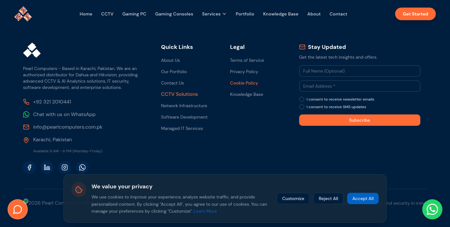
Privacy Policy (244, 71)
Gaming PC (134, 14)
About (314, 14)
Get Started (415, 14)
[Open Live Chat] (18, 209)
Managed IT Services (182, 128)
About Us (170, 60)
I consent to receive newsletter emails (340, 99)
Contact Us (172, 83)
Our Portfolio (174, 71)
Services (214, 14)
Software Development (184, 117)
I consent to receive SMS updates (336, 106)
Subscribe (359, 120)
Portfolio (245, 14)
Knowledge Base (281, 14)
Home (86, 14)
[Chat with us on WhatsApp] (432, 209)
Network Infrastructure (184, 105)
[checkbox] (301, 99)
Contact (338, 14)
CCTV (107, 14)
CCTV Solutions (179, 94)
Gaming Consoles (174, 14)
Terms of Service (247, 60)
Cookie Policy (244, 83)
